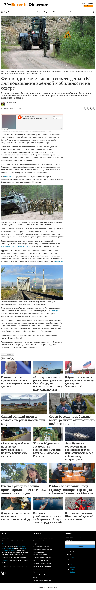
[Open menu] (2, 12)
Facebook (72, 562)
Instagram (72, 564)
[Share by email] (90, 108)
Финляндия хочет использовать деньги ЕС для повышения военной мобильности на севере (31, 131)
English (6, 12)
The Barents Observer (5, 131)
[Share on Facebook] (84, 108)
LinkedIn (72, 569)
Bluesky (72, 557)
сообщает (8, 177)
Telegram (72, 567)
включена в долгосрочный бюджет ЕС (16, 246)
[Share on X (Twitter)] (87, 108)
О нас (3, 544)
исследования (56, 311)
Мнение (56, 12)
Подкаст (47, 12)
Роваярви (59, 261)
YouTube (72, 572)
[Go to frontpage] (26, 5)
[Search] (94, 12)
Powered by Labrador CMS (48, 587)
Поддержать (5, 560)
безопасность (7, 354)
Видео (39, 12)
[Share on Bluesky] (93, 108)
